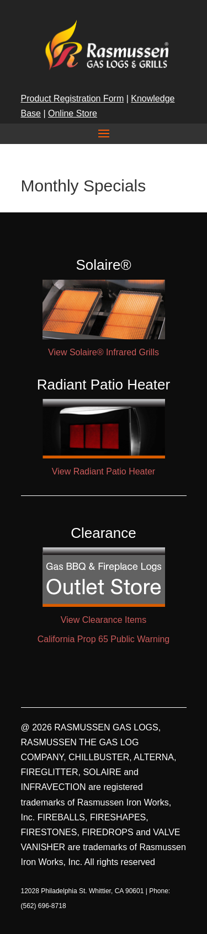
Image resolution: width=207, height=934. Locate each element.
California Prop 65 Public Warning (104, 639)
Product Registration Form (72, 98)
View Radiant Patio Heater (103, 471)
